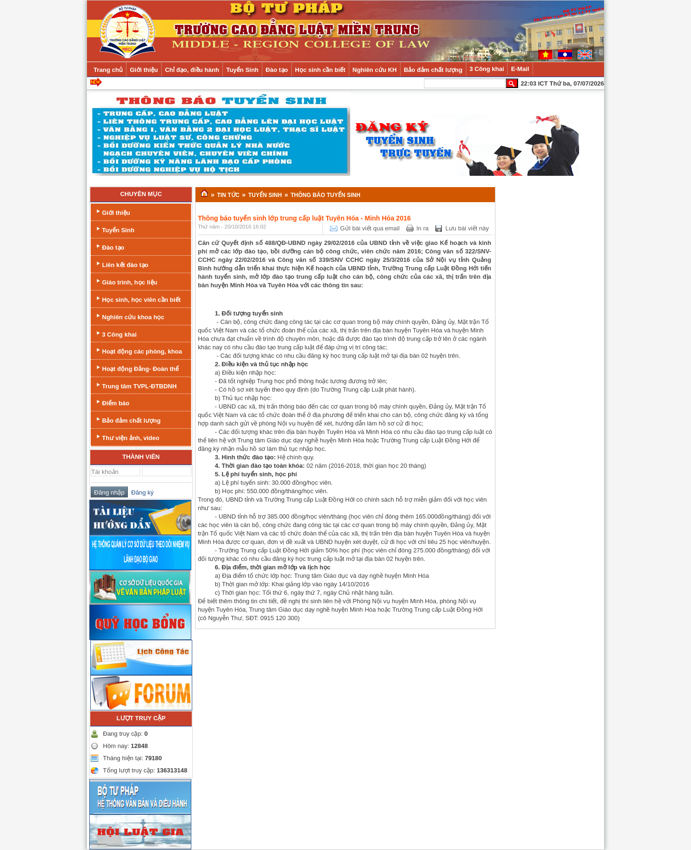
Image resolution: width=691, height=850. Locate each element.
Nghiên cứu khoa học (129, 316)
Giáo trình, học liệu (125, 281)
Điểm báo (111, 402)
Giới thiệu (112, 211)
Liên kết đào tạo (121, 264)
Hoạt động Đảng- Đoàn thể (136, 367)
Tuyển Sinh (114, 229)
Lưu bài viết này (467, 228)
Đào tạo (109, 246)
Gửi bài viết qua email (370, 228)
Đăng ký (141, 492)
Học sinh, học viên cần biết (137, 298)
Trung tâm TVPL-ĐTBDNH (135, 385)
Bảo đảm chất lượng (127, 419)
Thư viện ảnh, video (126, 437)
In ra (422, 228)
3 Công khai (115, 333)
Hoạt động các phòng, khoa (138, 350)
